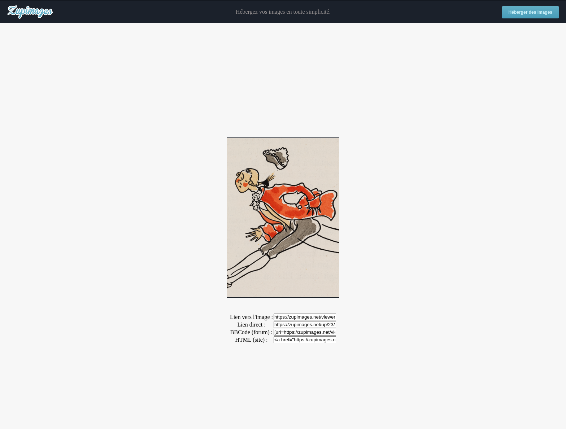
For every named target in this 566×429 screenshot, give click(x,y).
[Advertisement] (283, 80)
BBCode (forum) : (251, 332)
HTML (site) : (251, 340)
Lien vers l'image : (251, 317)
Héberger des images (530, 12)
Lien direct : (251, 324)
